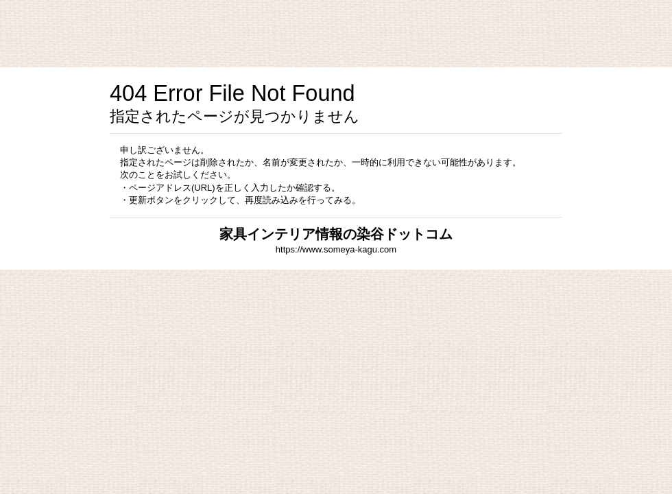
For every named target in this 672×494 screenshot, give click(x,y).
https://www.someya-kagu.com (336, 249)
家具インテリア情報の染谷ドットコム (336, 234)
